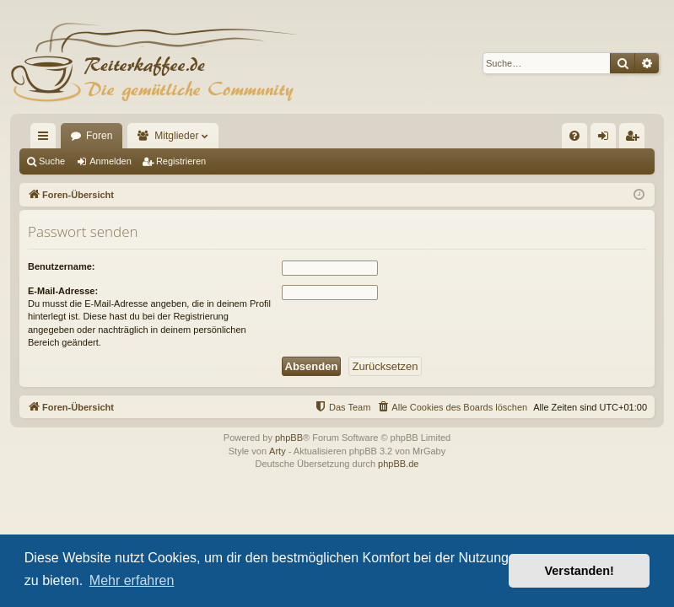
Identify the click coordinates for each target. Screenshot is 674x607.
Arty (277, 451)
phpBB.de (398, 464)
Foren (99, 136)
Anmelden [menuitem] (607, 139)
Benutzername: (61, 266)
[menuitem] (574, 135)
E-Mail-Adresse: (63, 291)
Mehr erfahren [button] (132, 580)
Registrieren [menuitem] (635, 139)
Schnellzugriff (46, 139)
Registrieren (181, 161)
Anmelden (110, 161)
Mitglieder (176, 136)
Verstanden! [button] (579, 570)
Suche (52, 161)
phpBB (289, 437)
